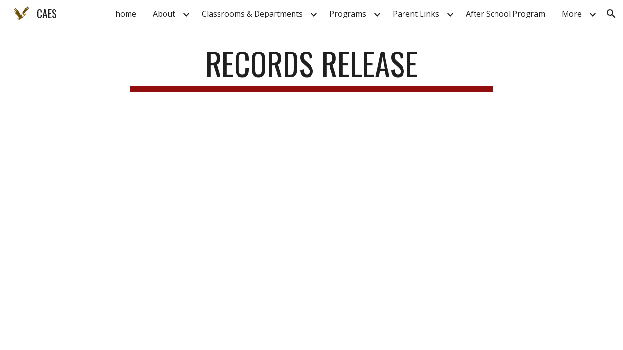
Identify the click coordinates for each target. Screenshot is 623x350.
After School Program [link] (505, 13)
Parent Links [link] (416, 13)
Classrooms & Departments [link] (252, 13)
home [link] (125, 13)
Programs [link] (348, 13)
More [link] (572, 13)
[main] (311, 68)
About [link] (164, 13)
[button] (611, 13)
